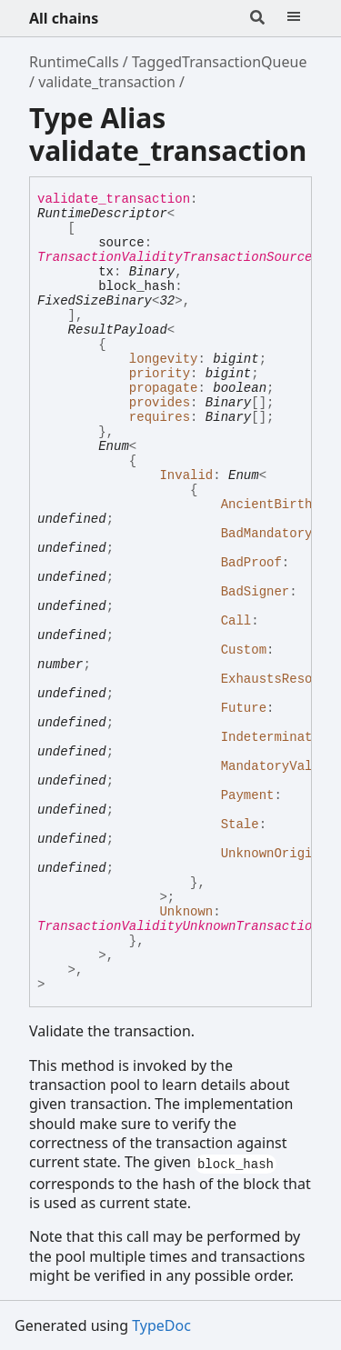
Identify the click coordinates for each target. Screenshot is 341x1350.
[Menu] (294, 18)
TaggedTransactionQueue (219, 62)
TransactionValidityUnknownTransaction (178, 926)
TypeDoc (161, 1325)
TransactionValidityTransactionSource (174, 257)
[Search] (257, 18)
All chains (63, 18)
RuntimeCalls (74, 62)
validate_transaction (107, 82)
